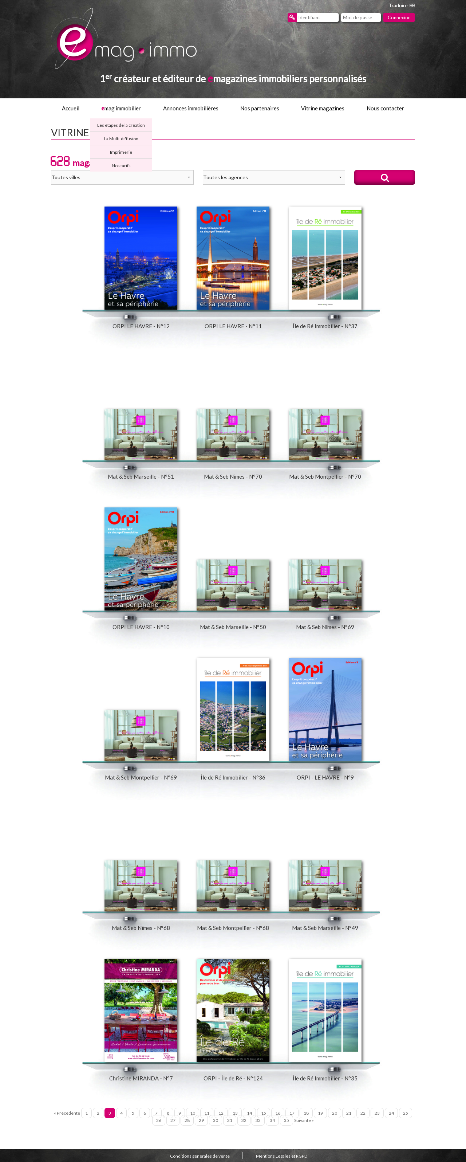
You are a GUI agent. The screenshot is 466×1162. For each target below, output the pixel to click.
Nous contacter (385, 108)
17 (292, 1113)
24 (391, 1113)
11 (206, 1113)
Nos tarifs (121, 165)
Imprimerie (121, 152)
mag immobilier (121, 108)
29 (201, 1120)
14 (249, 1113)
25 (405, 1113)
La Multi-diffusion (121, 138)
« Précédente (67, 1113)
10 (192, 1113)
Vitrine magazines (322, 108)
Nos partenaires (259, 108)
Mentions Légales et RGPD (281, 1156)
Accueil (70, 108)
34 (272, 1120)
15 (263, 1113)
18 (306, 1113)
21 (348, 1113)
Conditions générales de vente (200, 1156)
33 (258, 1120)
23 (377, 1113)
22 (363, 1113)
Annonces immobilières (190, 108)
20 (334, 1113)
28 (187, 1120)
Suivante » (304, 1120)
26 (158, 1120)
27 (172, 1120)
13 (235, 1113)
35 (286, 1120)
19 (320, 1113)
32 (243, 1120)
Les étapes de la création (121, 125)
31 (229, 1120)
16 (277, 1113)
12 (221, 1113)
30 (215, 1120)
